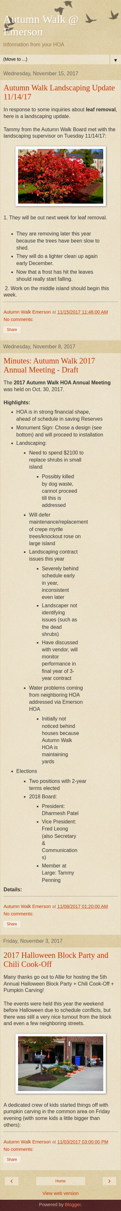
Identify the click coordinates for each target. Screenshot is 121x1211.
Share (12, 329)
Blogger (73, 1204)
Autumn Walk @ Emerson (41, 25)
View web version (61, 1193)
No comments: (19, 319)
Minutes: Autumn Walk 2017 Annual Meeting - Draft (49, 365)
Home (60, 1181)
